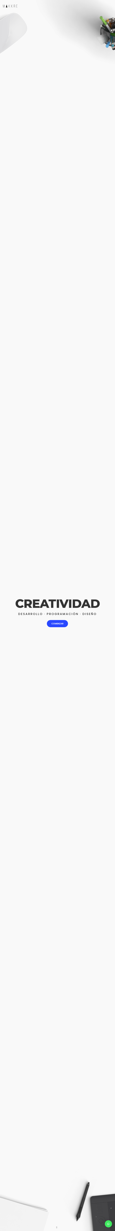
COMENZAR (57, 623)
